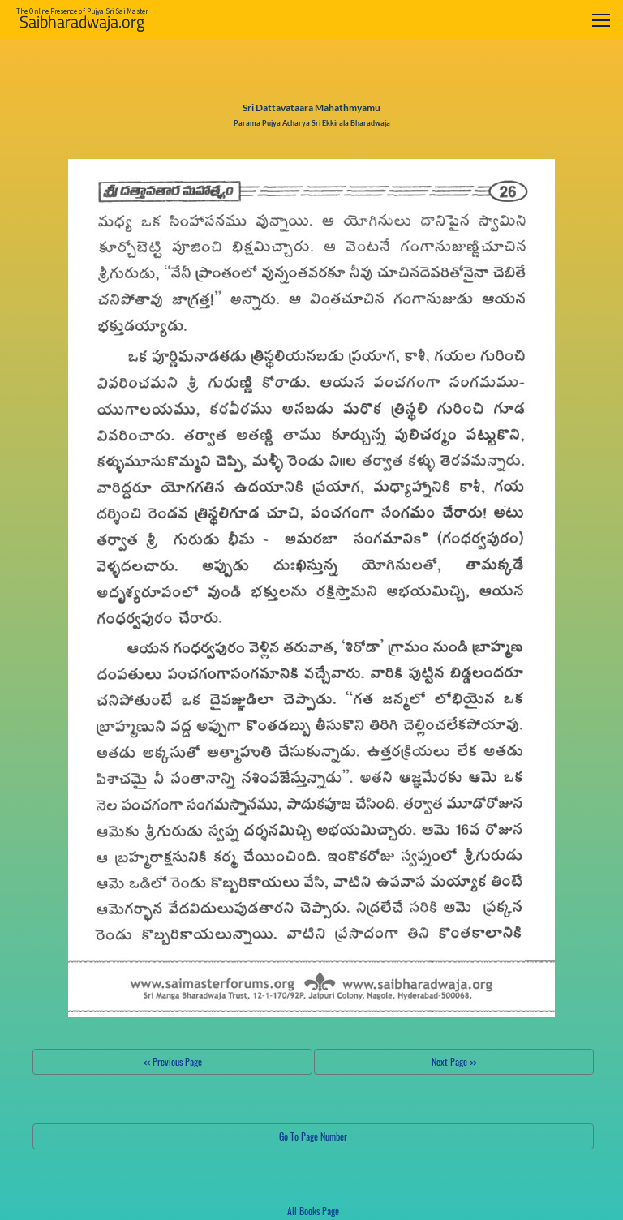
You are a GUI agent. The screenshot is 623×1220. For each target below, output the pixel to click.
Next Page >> (454, 1061)
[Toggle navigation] (601, 20)
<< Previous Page (173, 1061)
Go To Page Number (313, 1136)
